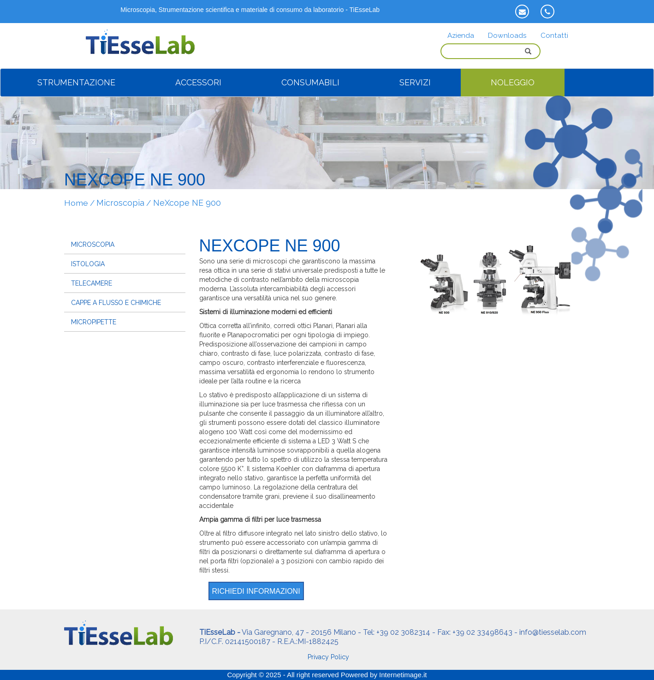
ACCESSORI (198, 82)
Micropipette (93, 322)
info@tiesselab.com (552, 632)
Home (76, 203)
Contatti (554, 35)
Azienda (460, 35)
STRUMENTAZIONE (76, 82)
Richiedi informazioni (256, 591)
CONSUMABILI (310, 82)
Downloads (507, 35)
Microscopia (120, 203)
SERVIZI (415, 82)
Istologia (88, 264)
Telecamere (91, 283)
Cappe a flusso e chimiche (116, 302)
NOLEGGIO (513, 82)
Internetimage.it (403, 675)
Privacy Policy (328, 657)
